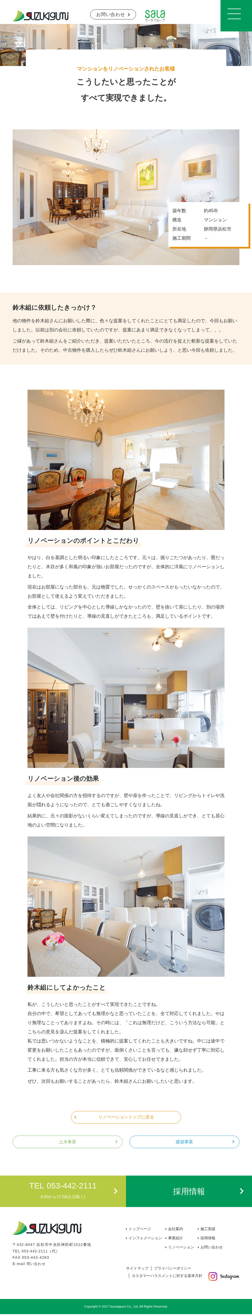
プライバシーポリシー (172, 1269)
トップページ (140, 1230)
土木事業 (67, 1142)
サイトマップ (137, 1269)
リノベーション (181, 1248)
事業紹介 (175, 1239)
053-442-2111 (35, 1252)
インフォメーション (145, 1239)
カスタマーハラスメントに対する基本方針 (167, 1276)
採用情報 (207, 1239)
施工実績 (207, 1230)
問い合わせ (37, 1264)
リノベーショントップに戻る (126, 1117)
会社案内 (175, 1230)
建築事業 (184, 1142)
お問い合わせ (110, 14)
